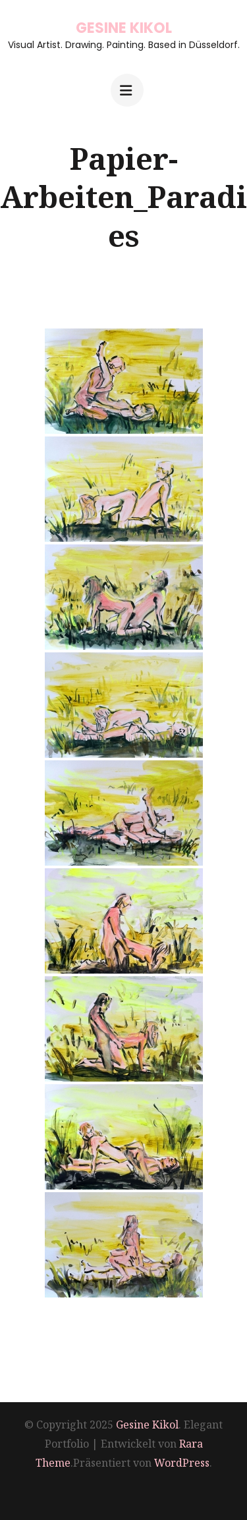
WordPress (181, 1462)
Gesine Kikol (124, 28)
